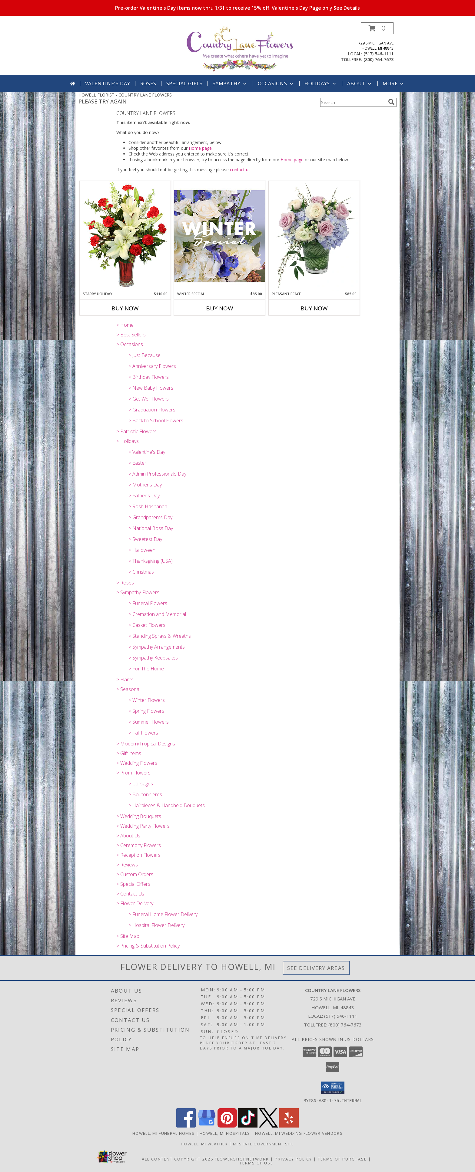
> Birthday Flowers (148, 377)
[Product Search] (353, 102)
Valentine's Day (107, 83)
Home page (200, 148)
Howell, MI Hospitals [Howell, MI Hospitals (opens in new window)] (225, 1133)
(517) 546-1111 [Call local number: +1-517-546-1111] (379, 54)
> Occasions (129, 344)
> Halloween (141, 550)
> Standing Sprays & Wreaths (159, 636)
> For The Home (146, 668)
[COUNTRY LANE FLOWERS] (239, 48)
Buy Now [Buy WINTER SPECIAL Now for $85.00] (219, 308)
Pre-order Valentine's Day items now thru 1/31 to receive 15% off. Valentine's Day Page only (237, 8)
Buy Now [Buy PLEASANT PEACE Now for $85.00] (314, 308)
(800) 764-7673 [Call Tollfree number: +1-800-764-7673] (345, 1025)
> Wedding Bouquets (138, 816)
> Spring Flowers (146, 711)
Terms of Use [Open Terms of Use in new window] (256, 1162)
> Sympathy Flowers (137, 592)
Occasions (276, 83)
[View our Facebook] (186, 1125)
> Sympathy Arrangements (156, 646)
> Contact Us (130, 893)
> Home (125, 325)
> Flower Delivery (134, 903)
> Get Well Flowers (148, 398)
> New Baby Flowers (150, 388)
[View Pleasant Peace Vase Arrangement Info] (314, 236)
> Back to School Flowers (155, 420)
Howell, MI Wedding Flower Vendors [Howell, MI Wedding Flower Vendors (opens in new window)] (299, 1133)
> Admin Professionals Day (157, 473)
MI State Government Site (263, 1143)
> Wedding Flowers (136, 763)
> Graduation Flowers (151, 409)
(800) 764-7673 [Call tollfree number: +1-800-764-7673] (379, 59)
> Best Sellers (131, 334)
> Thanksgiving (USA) (150, 561)
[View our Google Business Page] (206, 1125)
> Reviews (127, 864)
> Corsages (140, 783)
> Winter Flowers (146, 700)
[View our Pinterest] (227, 1125)
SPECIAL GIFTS (184, 83)
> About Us (128, 835)
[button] (377, 28)
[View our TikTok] (247, 1125)
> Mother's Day (145, 484)
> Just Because (144, 355)
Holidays (320, 83)
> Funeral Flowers (147, 603)
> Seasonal (128, 689)
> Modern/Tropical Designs (145, 743)
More (394, 83)
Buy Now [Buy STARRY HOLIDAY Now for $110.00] (125, 308)
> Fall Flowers (143, 732)
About (360, 83)
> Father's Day (144, 495)
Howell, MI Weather (204, 1143)
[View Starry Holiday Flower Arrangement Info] (125, 236)
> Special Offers (133, 884)
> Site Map (127, 936)
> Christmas (141, 571)
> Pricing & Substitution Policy (148, 945)
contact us (240, 169)
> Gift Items (128, 753)
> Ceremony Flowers (138, 845)
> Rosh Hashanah (147, 506)
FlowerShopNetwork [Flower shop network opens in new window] (242, 1158)
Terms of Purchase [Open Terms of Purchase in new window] (342, 1158)
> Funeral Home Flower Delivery (163, 914)
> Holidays (127, 441)
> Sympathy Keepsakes (153, 657)
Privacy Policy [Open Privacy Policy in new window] (293, 1158)
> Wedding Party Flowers (143, 826)
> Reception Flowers (138, 855)
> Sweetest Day (145, 539)
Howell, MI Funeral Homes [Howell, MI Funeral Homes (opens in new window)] (163, 1133)
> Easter (137, 463)
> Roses (125, 582)
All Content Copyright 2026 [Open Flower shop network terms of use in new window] (177, 1158)
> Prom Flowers (133, 772)
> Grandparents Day (150, 517)
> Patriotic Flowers (136, 431)
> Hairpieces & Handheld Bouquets (166, 805)
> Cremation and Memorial (157, 614)
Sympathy (230, 83)
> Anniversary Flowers (152, 366)
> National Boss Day (150, 528)
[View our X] (268, 1125)
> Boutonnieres (145, 794)
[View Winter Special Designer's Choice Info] (219, 236)
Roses (148, 83)
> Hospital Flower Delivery (156, 925)
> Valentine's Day (146, 452)
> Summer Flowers (148, 722)
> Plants (125, 679)
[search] (391, 102)
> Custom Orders (134, 874)
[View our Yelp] (289, 1125)
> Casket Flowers (146, 625)
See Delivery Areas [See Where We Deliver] (316, 967)
